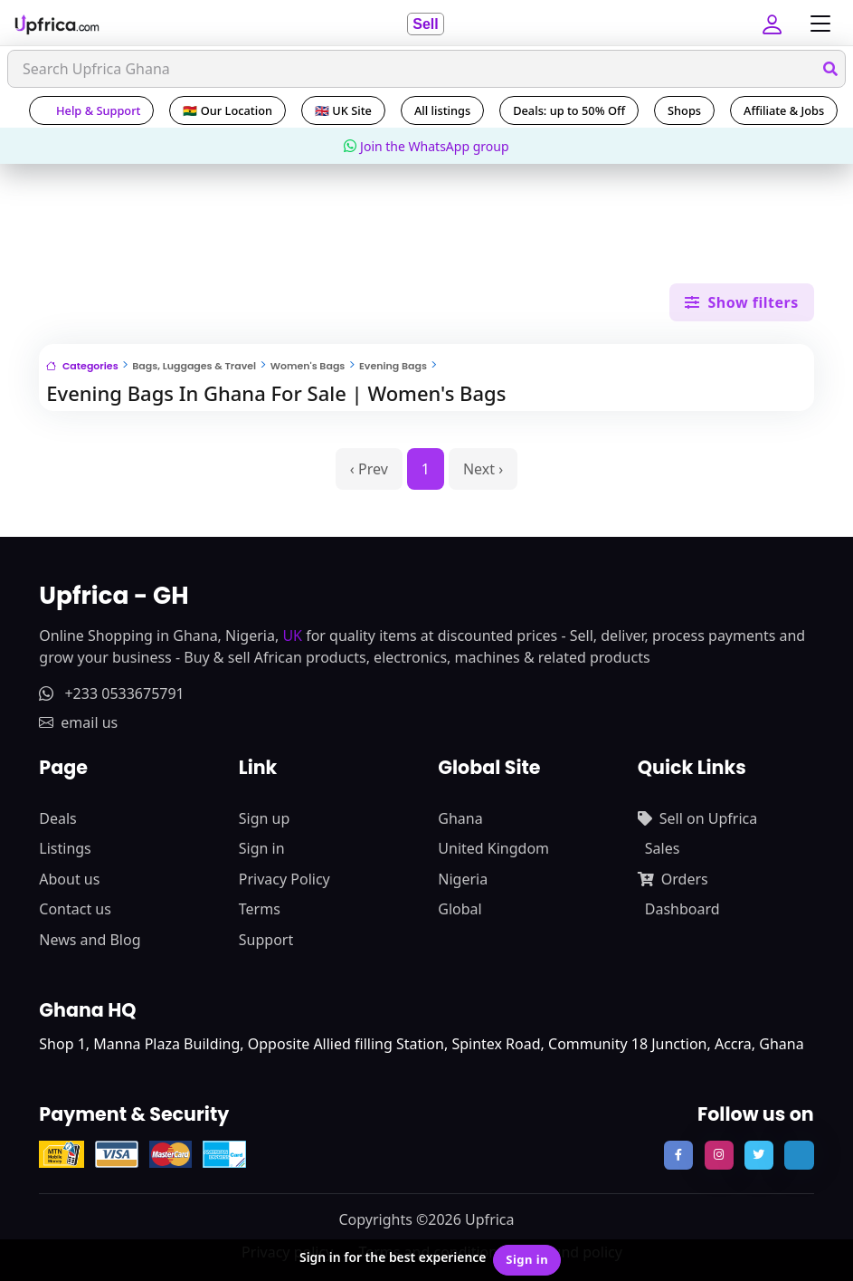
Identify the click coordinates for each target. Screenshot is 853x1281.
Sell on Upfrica (697, 818)
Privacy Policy (284, 879)
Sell (425, 24)
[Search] (426, 69)
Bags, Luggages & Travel (194, 365)
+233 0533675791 (111, 693)
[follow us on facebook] (678, 1155)
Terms (259, 909)
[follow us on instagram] (719, 1155)
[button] (774, 23)
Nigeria (463, 879)
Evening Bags (393, 365)
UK (292, 635)
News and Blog (89, 940)
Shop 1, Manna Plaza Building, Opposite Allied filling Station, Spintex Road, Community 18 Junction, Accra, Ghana (421, 1044)
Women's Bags (308, 365)
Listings (64, 848)
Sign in (262, 848)
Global (459, 909)
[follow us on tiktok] (798, 1155)
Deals (57, 818)
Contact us (75, 909)
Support (266, 940)
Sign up (264, 818)
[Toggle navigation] (815, 24)
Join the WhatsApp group (426, 146)
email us (78, 722)
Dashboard (682, 909)
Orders (673, 879)
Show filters (741, 302)
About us (69, 879)
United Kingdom (493, 848)
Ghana (460, 818)
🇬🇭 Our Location (227, 110)
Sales (662, 848)
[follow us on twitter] (758, 1155)
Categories (82, 365)
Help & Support (91, 110)
